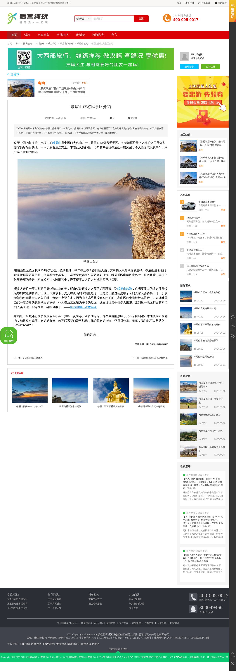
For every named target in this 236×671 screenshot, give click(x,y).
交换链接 (149, 623)
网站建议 (174, 623)
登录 (179, 3)
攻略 (17, 43)
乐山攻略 (52, 43)
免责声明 (111, 623)
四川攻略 (39, 43)
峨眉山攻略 (82, 43)
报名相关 (93, 594)
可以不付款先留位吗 (17, 599)
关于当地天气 (54, 608)
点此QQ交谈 (214, 609)
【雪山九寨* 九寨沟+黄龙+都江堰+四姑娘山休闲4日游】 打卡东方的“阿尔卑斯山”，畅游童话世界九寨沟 (202, 559)
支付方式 (123, 623)
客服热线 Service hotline (214, 597)
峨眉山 (56, 142)
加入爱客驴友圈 (137, 603)
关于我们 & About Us (67, 623)
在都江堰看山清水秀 (33, 358)
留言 (114, 34)
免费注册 (189, 3)
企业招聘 (161, 623)
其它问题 (134, 594)
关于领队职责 (54, 599)
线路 (27, 34)
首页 (14, 36)
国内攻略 (27, 43)
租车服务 (43, 34)
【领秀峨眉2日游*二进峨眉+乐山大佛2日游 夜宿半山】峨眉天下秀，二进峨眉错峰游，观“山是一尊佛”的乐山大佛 (61, 90)
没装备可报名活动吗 (17, 603)
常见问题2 (54, 594)
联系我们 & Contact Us (92, 623)
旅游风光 (98, 34)
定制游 (80, 34)
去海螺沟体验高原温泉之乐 (154, 358)
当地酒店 (63, 34)
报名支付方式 (95, 599)
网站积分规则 (135, 599)
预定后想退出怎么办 (17, 608)
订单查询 (204, 3)
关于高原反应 (54, 603)
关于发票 (133, 608)
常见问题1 (13, 594)
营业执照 (136, 623)
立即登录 (189, 66)
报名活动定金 (95, 603)
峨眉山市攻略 (66, 43)
